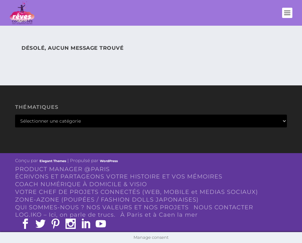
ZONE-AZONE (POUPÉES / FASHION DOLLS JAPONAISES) (107, 199)
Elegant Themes (52, 161)
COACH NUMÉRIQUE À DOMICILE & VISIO (81, 184)
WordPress (109, 161)
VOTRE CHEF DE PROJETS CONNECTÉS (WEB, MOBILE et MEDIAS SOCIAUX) (136, 191)
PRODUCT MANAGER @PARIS (62, 169)
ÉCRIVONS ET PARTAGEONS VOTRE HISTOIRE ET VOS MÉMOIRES (118, 176)
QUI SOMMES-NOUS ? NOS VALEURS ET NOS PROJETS (102, 207)
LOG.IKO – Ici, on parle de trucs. (65, 214)
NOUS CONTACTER (223, 207)
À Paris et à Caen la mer (159, 214)
